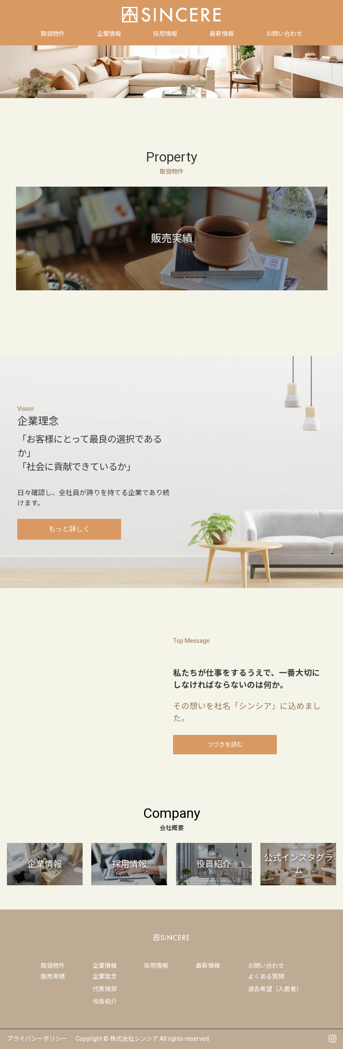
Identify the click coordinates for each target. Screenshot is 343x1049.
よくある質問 (266, 976)
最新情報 (208, 965)
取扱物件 (53, 965)
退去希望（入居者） (275, 988)
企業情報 (105, 965)
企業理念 (105, 976)
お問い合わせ (266, 965)
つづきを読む (225, 744)
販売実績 (53, 976)
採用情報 (156, 965)
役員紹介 (105, 1001)
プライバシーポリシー (37, 1038)
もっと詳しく (69, 529)
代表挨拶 (105, 988)
